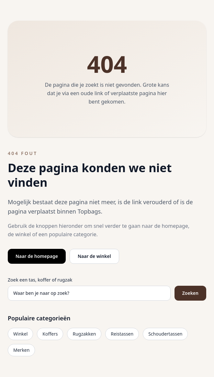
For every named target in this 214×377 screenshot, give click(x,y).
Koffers (50, 334)
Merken (21, 350)
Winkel (20, 334)
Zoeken (190, 293)
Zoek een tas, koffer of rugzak (40, 280)
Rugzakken (84, 334)
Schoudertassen (165, 334)
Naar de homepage (37, 256)
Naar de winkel (94, 256)
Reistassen (122, 334)
